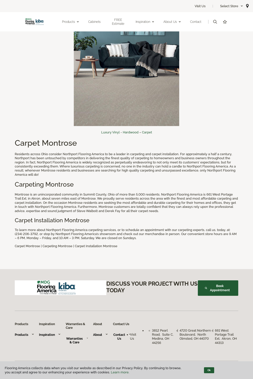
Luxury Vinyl (110, 132)
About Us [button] (172, 22)
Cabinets (94, 22)
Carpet (147, 132)
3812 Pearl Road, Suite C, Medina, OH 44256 (163, 337)
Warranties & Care (77, 340)
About (100, 335)
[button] (231, 6)
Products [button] (70, 22)
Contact (195, 22)
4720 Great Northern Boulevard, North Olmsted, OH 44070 (195, 335)
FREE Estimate (118, 21)
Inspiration (50, 335)
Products (24, 335)
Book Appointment (217, 288)
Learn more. (120, 372)
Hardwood (130, 132)
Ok (209, 370)
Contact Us (122, 336)
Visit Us (200, 6)
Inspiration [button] (145, 22)
